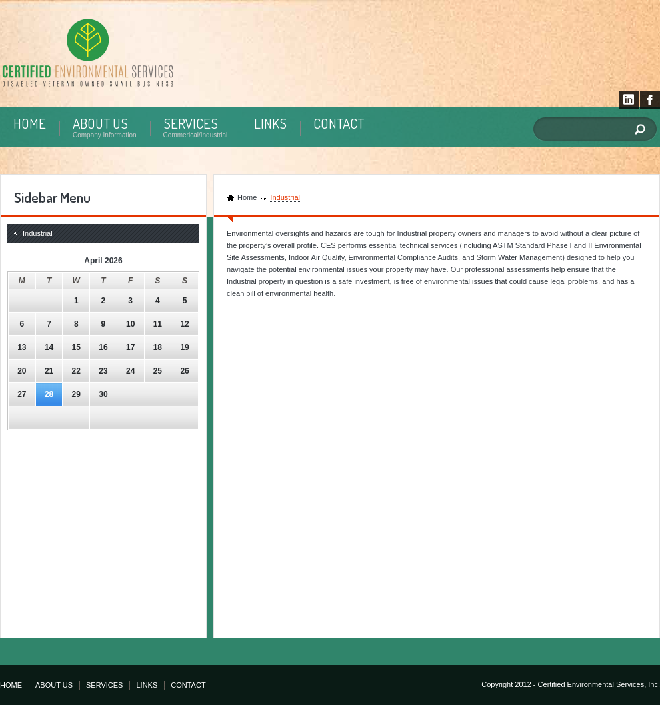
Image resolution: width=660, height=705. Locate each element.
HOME (29, 123)
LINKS (270, 123)
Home (247, 197)
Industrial (38, 233)
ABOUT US (100, 123)
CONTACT (338, 123)
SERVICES (190, 123)
